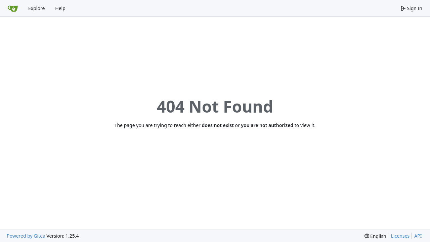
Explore (36, 8)
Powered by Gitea (26, 236)
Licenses (400, 236)
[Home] (12, 8)
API (418, 236)
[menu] (375, 236)
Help (60, 8)
